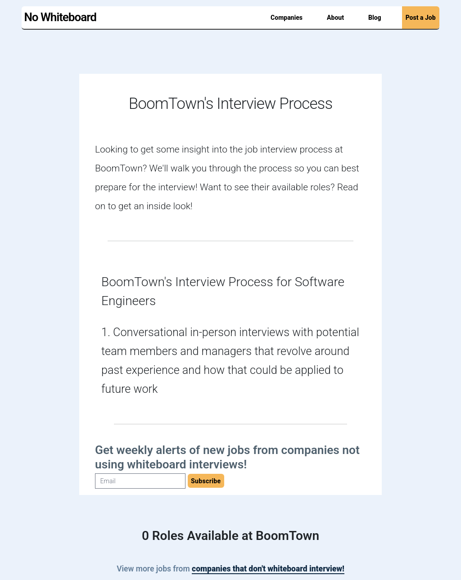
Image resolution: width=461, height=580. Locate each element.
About (335, 17)
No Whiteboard (60, 17)
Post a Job (421, 17)
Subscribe (206, 481)
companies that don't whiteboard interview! (268, 568)
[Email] (140, 481)
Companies (287, 17)
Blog (374, 17)
